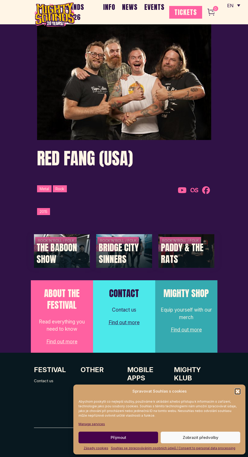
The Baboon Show (57, 253)
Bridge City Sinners (119, 253)
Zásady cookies (96, 448)
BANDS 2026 (75, 12)
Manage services (92, 424)
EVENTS (154, 7)
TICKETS (185, 12)
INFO (109, 7)
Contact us (43, 380)
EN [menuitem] (229, 5)
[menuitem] (233, 5)
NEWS (130, 7)
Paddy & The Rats (182, 253)
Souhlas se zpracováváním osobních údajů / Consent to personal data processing (173, 448)
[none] (233, 5)
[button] (237, 391)
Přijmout (118, 437)
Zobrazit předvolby (200, 437)
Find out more (61, 342)
